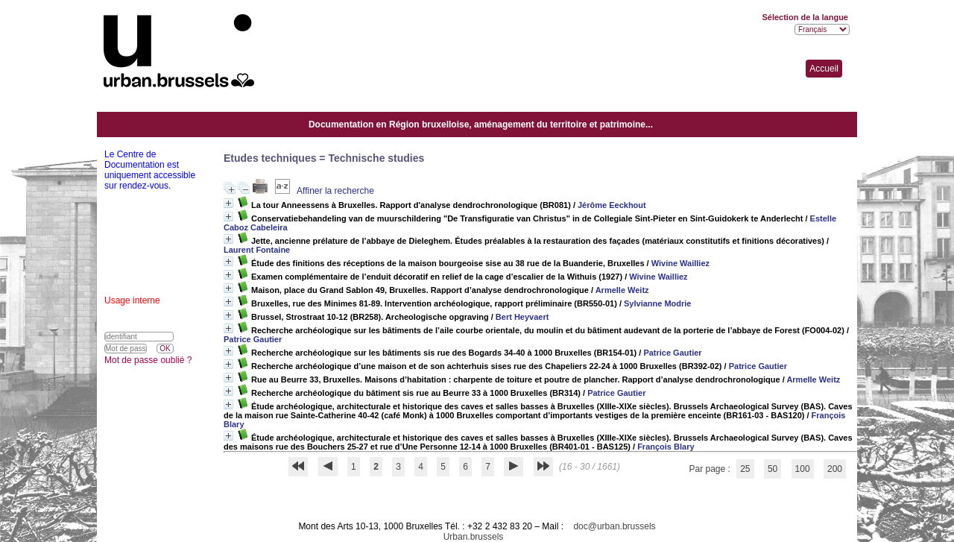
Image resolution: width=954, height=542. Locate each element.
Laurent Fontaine (257, 249)
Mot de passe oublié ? (148, 360)
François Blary (665, 446)
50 (772, 469)
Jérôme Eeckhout (612, 205)
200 (834, 469)
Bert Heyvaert (522, 316)
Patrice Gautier (253, 339)
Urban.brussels (473, 537)
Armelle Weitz (622, 290)
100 (802, 469)
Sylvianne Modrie (657, 303)
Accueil (823, 68)
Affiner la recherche (335, 191)
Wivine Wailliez (680, 263)
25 (745, 469)
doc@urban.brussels (614, 526)
